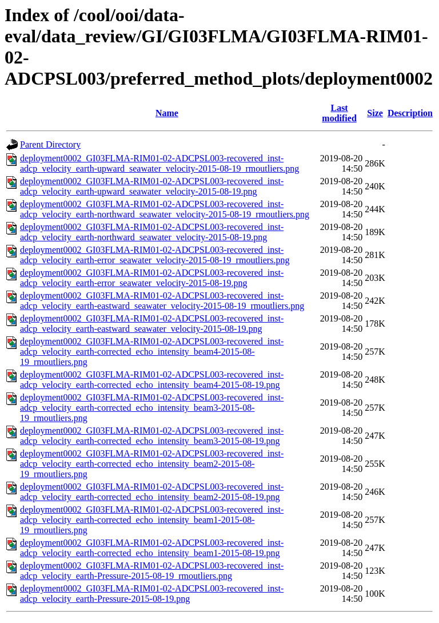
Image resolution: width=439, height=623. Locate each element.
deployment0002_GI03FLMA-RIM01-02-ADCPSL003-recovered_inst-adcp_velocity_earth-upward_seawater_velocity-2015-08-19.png (152, 186)
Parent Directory (50, 144)
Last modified (339, 113)
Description (410, 113)
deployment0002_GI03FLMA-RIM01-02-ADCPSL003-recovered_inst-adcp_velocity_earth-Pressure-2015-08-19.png (152, 594)
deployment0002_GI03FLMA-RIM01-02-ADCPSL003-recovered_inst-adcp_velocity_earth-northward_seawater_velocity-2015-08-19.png (152, 232)
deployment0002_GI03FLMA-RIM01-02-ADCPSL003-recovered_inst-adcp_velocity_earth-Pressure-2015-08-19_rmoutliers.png (152, 571)
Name (166, 113)
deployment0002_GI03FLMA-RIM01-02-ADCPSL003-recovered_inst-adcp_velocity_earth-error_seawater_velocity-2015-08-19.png (152, 278)
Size (375, 113)
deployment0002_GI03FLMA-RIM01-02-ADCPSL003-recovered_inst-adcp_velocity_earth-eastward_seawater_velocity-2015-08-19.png (152, 324)
